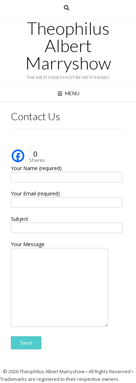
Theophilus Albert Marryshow (68, 46)
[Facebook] (18, 150)
